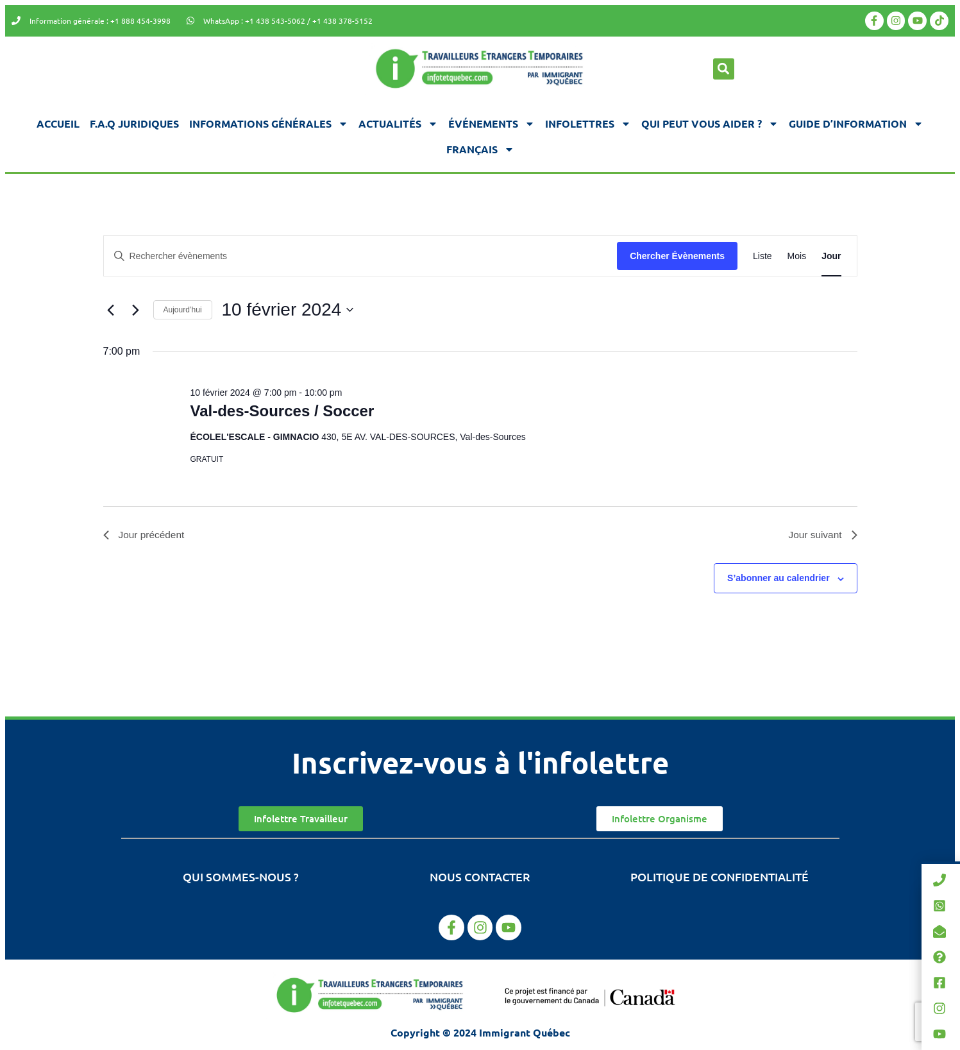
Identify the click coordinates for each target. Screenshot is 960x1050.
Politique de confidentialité (719, 877)
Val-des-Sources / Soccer (282, 410)
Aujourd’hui (183, 309)
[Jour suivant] (136, 310)
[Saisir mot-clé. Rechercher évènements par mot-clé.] (361, 256)
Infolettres (588, 123)
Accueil (58, 123)
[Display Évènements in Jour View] (831, 256)
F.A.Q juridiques (134, 123)
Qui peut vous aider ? (710, 123)
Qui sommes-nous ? (241, 877)
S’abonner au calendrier (778, 579)
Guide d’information (856, 123)
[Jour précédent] (111, 310)
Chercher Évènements (677, 256)
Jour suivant (821, 535)
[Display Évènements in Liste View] (762, 256)
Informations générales (268, 123)
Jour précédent (145, 535)
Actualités (398, 123)
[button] (723, 69)
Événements (491, 123)
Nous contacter (480, 877)
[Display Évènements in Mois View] (797, 256)
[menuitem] (480, 149)
